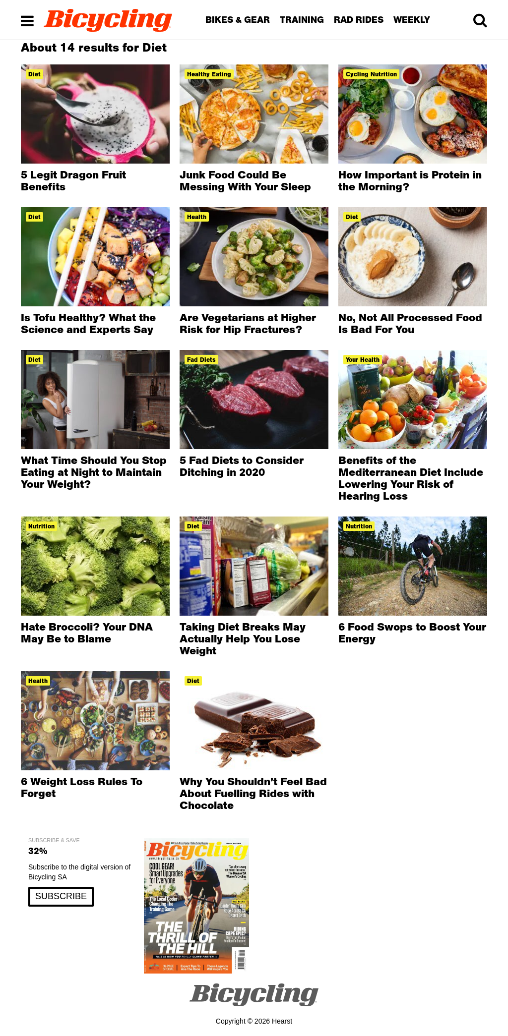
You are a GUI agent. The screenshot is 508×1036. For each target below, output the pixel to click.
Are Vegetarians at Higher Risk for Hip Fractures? (248, 323)
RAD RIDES (358, 19)
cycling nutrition (371, 74)
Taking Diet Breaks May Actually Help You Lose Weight (243, 638)
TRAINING (302, 19)
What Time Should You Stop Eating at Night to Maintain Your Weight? (94, 472)
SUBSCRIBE (61, 896)
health (196, 217)
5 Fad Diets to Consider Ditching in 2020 (242, 466)
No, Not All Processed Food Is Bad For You (410, 323)
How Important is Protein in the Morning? (410, 180)
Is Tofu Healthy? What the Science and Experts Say (88, 323)
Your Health (363, 359)
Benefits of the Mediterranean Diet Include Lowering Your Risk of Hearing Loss (410, 478)
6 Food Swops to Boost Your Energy (412, 632)
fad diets (201, 359)
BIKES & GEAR (237, 19)
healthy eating (209, 74)
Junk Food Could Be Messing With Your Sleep (245, 180)
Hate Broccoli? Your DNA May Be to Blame (87, 632)
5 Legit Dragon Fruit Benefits (73, 180)
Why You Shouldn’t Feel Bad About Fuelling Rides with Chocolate (253, 793)
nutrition (41, 526)
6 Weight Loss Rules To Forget (81, 787)
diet (34, 74)
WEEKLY (411, 19)
